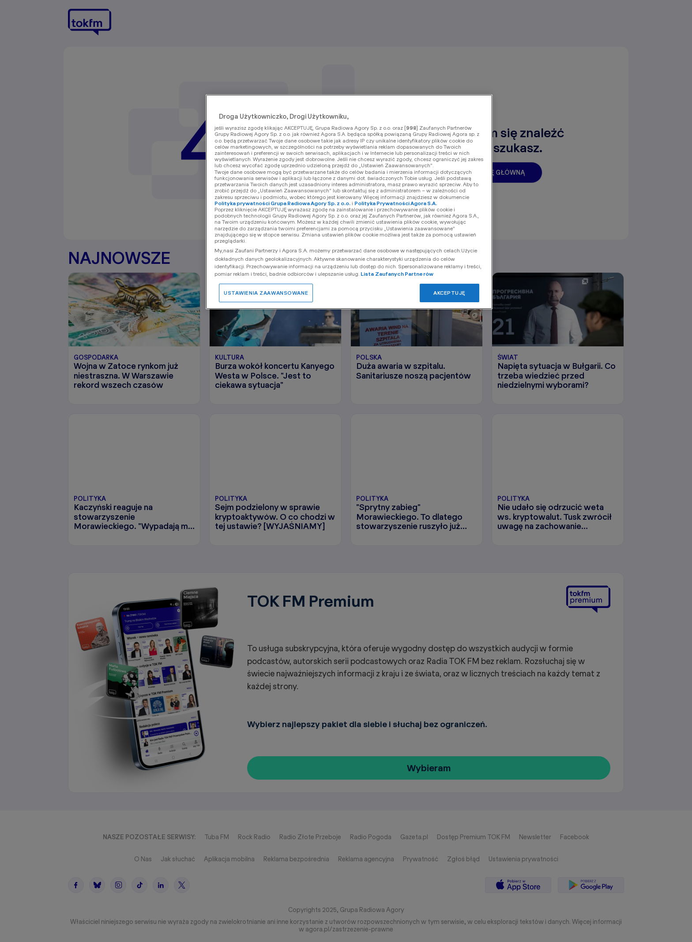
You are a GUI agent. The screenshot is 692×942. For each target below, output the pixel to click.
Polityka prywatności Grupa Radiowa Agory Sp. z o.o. (282, 203)
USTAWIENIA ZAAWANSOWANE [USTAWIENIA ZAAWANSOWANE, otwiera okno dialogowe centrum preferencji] (266, 293)
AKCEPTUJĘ (449, 293)
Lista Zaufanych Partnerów (397, 274)
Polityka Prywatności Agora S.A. (395, 203)
